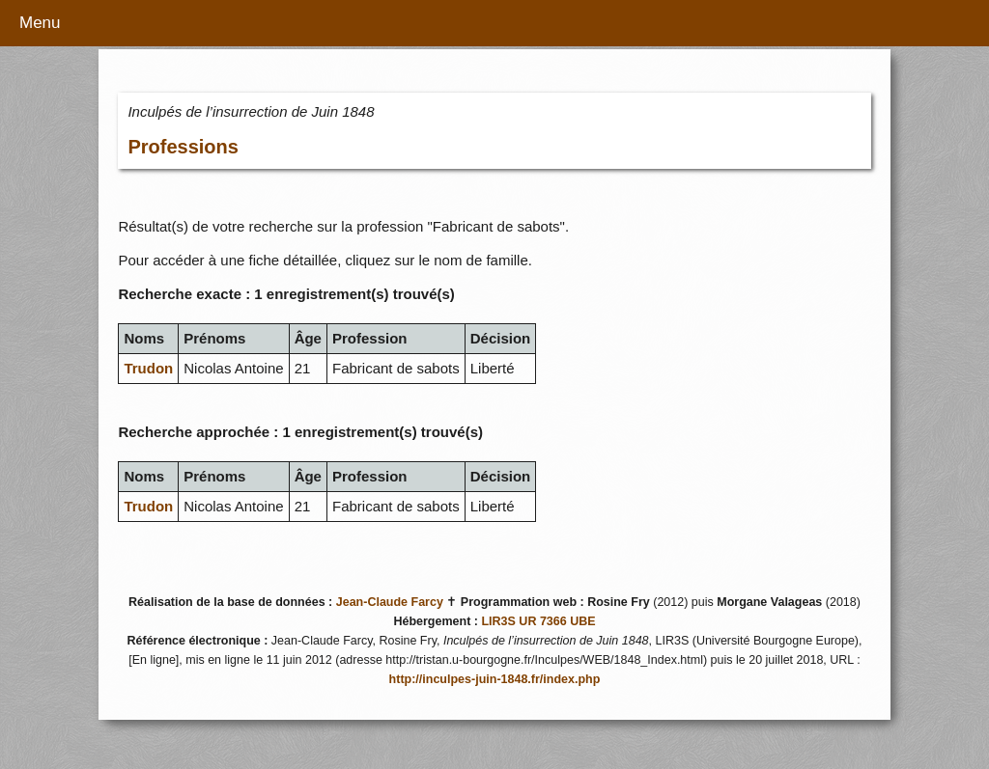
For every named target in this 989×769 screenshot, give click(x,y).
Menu (40, 23)
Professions (182, 146)
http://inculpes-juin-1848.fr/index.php (495, 679)
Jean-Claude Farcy (389, 602)
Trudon (148, 368)
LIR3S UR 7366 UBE (538, 621)
